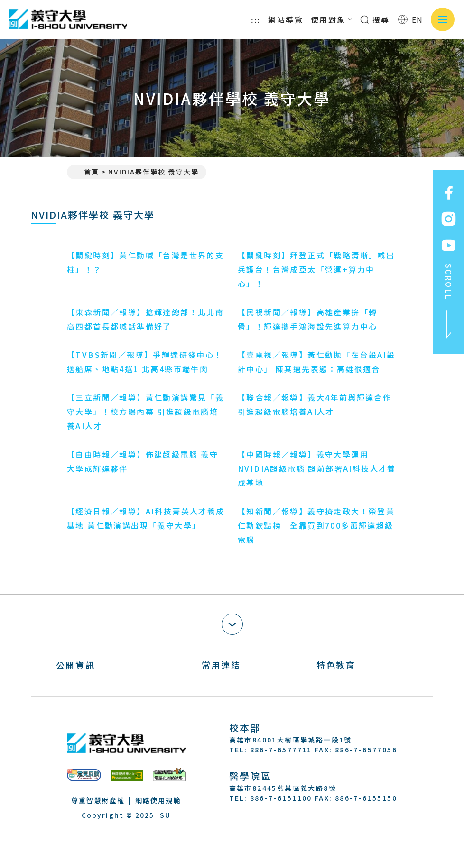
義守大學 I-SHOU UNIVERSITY (68, 19)
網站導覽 (285, 19)
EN (410, 19)
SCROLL (449, 301)
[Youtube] (283, 825)
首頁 (86, 171)
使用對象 (332, 19)
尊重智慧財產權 (98, 800)
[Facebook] (237, 825)
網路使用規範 (158, 800)
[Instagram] (260, 825)
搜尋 (375, 19)
